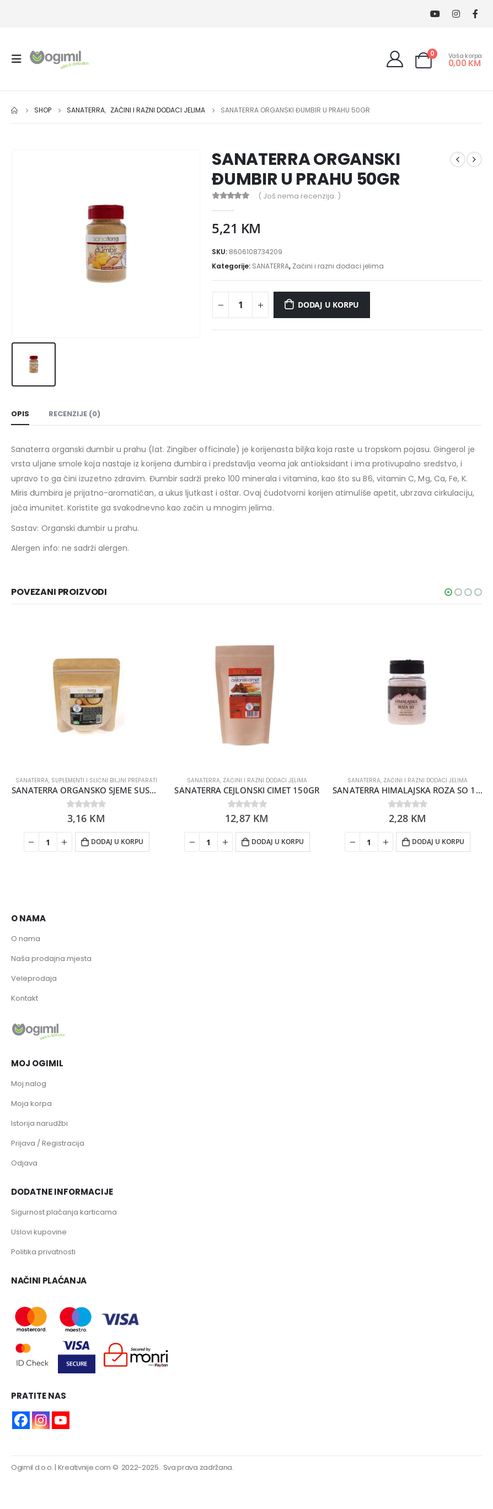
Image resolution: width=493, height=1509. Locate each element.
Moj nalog (28, 1083)
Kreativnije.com (84, 1467)
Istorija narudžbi (39, 1123)
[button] (448, 592)
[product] (86, 692)
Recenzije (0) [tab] (74, 414)
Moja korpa (31, 1103)
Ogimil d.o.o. (32, 1467)
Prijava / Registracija (47, 1143)
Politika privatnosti (43, 1252)
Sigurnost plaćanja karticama (64, 1212)
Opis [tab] (20, 414)
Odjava (24, 1163)
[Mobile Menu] (20, 59)
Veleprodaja (34, 978)
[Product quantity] (240, 305)
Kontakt (24, 998)
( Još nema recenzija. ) (299, 196)
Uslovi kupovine (39, 1232)
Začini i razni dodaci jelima (338, 266)
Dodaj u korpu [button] (117, 841)
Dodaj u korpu (328, 304)
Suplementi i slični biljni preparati (104, 780)
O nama (25, 938)
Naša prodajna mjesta (51, 958)
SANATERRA (270, 266)
